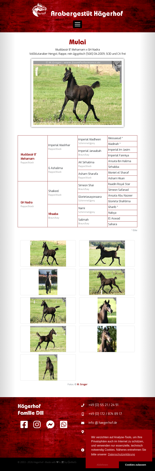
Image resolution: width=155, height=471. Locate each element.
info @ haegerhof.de (102, 423)
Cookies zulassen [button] (135, 464)
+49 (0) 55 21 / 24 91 (103, 405)
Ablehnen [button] (102, 464)
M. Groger (82, 384)
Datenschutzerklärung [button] (121, 454)
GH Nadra (26, 202)
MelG (72, 462)
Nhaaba (53, 214)
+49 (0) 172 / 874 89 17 (105, 414)
